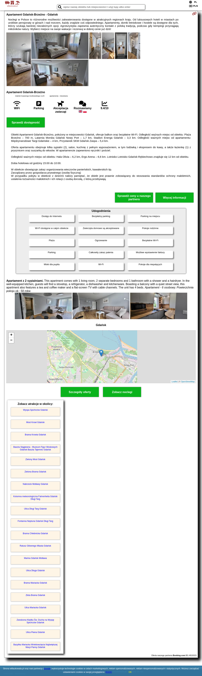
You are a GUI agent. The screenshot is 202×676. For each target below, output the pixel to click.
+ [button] (11, 335)
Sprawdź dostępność (26, 122)
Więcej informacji (174, 197)
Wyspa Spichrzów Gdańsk (35, 410)
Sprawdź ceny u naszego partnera (134, 197)
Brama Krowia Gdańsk (35, 434)
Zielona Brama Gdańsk (35, 471)
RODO (109, 672)
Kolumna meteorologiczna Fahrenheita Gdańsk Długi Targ (35, 497)
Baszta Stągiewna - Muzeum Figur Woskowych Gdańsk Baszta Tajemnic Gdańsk (35, 448)
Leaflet (174, 382)
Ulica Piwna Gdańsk (35, 632)
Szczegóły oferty (80, 392)
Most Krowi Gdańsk (35, 422)
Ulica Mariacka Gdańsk (35, 607)
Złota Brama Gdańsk (35, 595)
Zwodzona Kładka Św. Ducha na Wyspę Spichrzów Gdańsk (35, 621)
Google (47, 668)
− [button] (11, 340)
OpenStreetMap (188, 382)
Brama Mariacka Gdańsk (35, 583)
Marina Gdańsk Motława (35, 558)
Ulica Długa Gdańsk (35, 570)
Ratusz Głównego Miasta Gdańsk (35, 546)
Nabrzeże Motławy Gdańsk (35, 484)
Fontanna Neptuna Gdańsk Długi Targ (35, 521)
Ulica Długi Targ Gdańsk (35, 509)
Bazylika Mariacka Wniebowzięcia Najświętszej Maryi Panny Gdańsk (35, 645)
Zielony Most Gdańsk (35, 459)
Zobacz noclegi (122, 392)
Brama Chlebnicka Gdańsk (35, 533)
